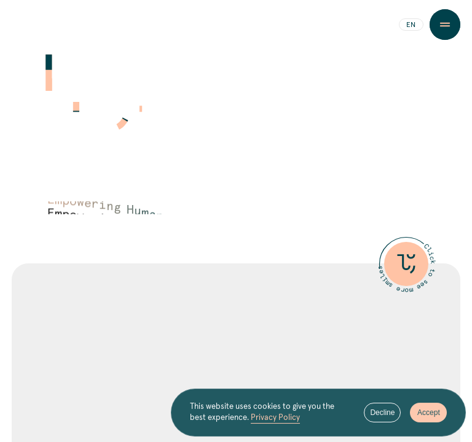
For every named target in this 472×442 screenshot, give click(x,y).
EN (410, 25)
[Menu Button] (445, 24)
